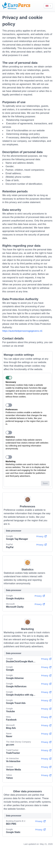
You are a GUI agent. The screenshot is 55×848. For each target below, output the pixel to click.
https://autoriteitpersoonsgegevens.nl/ (22, 331)
